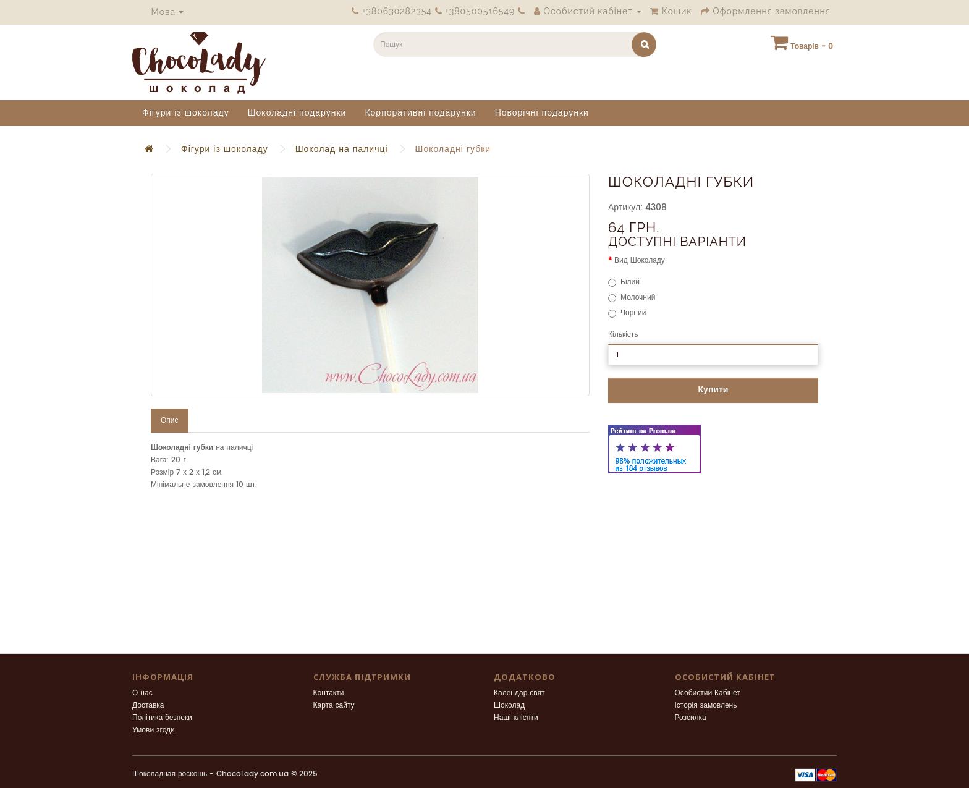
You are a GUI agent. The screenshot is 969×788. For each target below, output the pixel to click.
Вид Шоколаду (639, 260)
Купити (713, 390)
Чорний (627, 313)
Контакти (328, 693)
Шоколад (509, 705)
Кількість (623, 335)
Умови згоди (153, 730)
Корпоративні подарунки (420, 113)
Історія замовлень (706, 705)
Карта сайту (334, 705)
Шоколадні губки (453, 149)
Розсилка (690, 718)
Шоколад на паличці (341, 149)
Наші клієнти (516, 718)
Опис (170, 420)
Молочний (631, 297)
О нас (142, 693)
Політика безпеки (162, 718)
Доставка (148, 705)
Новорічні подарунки (542, 113)
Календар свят (519, 693)
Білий (624, 282)
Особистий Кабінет (707, 693)
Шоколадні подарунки (297, 113)
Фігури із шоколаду (185, 113)
